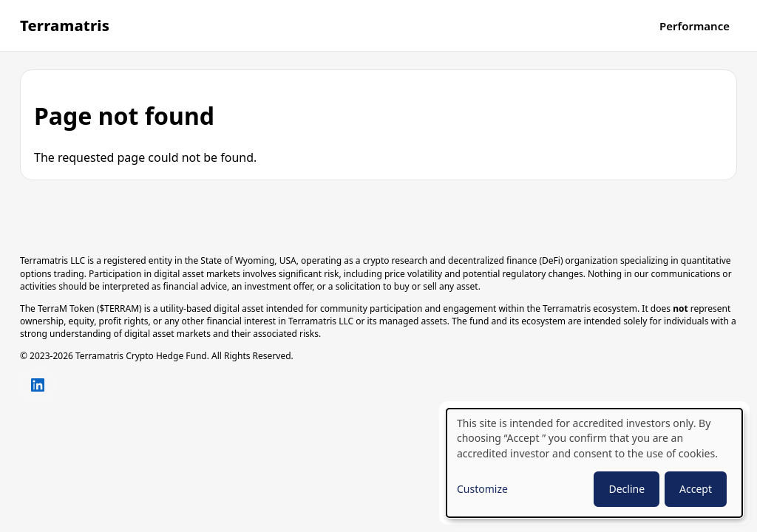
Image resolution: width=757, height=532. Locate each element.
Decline (626, 489)
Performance (694, 25)
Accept (695, 489)
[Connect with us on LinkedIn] (37, 385)
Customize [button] (482, 489)
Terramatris (64, 25)
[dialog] (594, 463)
